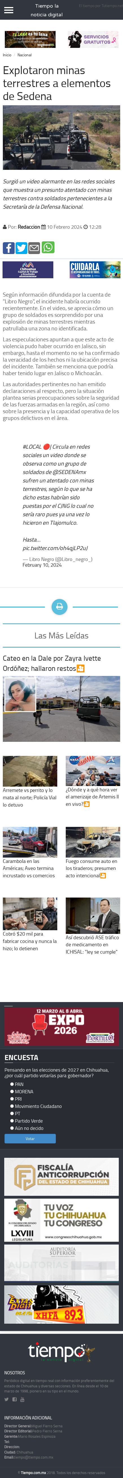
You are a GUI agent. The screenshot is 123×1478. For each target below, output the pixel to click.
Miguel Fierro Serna (33, 1425)
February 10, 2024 (42, 564)
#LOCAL (32, 446)
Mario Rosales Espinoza (30, 1436)
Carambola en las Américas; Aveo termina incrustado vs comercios (30, 858)
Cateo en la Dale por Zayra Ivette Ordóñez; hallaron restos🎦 (52, 663)
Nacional (24, 54)
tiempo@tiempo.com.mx (28, 1457)
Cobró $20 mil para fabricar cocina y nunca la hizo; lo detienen (30, 931)
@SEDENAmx (69, 472)
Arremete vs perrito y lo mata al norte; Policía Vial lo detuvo (30, 787)
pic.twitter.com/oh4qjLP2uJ (55, 548)
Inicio (7, 54)
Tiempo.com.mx (34, 1472)
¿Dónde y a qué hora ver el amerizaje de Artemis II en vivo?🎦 (93, 787)
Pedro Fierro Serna (33, 1431)
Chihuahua (18, 1452)
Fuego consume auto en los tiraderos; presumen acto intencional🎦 (93, 858)
